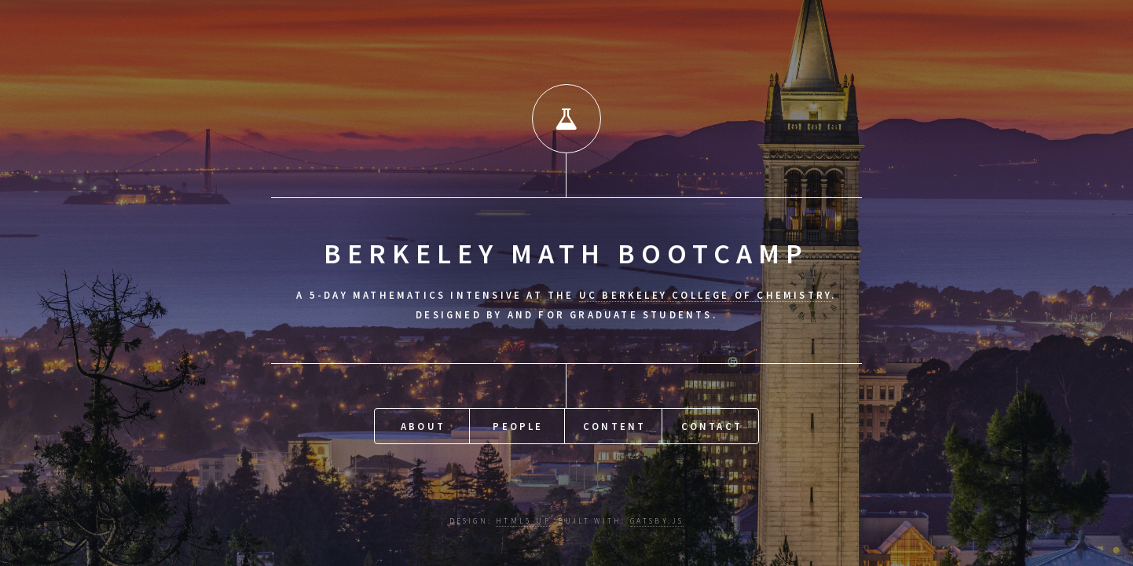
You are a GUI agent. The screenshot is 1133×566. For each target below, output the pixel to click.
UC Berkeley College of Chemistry (705, 295)
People (518, 426)
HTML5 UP (523, 521)
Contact (711, 426)
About (423, 426)
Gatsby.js (657, 521)
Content (614, 426)
